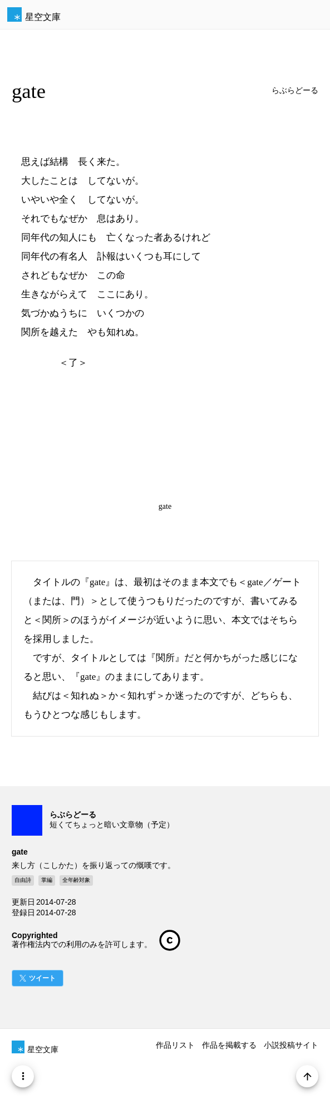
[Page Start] (307, 1076)
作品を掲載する (229, 1045)
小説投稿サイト (291, 1045)
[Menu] (23, 1076)
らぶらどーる (295, 90)
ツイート (42, 978)
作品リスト (175, 1045)
